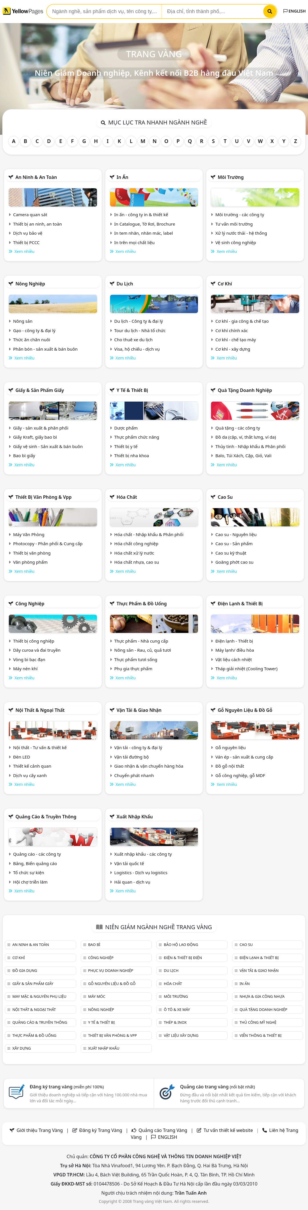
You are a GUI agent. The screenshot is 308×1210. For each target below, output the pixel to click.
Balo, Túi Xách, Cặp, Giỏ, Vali (243, 455)
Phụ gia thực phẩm (133, 668)
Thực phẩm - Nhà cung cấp (141, 641)
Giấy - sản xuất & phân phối (40, 428)
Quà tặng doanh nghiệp (245, 390)
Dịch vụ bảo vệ (27, 233)
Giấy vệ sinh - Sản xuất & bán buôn (48, 446)
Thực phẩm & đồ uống (142, 603)
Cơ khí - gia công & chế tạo (242, 321)
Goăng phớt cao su (234, 562)
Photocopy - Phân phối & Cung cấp (48, 543)
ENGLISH (294, 11)
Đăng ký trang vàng (67, 1087)
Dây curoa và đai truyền (36, 650)
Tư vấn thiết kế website (229, 1130)
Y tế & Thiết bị (132, 390)
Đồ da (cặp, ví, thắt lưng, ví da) (245, 437)
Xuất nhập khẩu (135, 817)
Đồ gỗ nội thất (229, 766)
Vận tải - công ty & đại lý (138, 747)
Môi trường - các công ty (239, 214)
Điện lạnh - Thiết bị (234, 641)
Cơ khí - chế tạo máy (235, 339)
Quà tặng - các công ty (237, 428)
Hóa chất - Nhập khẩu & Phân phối (149, 534)
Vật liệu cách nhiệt (233, 659)
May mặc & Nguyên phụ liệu (39, 996)
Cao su (225, 497)
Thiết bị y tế (126, 446)
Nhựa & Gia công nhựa (262, 996)
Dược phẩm (126, 428)
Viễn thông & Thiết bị (260, 1035)
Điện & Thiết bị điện (183, 957)
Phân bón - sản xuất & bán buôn (45, 349)
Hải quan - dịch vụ (132, 882)
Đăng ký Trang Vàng (100, 1130)
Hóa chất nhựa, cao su (136, 562)
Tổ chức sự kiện (28, 872)
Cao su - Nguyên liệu (236, 534)
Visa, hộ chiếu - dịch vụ (137, 349)
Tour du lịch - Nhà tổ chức (140, 330)
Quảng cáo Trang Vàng (163, 1130)
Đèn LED (21, 757)
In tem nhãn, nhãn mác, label (143, 233)
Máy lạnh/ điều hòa (234, 650)
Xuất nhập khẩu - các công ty (143, 854)
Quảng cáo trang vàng (217, 1087)
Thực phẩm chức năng (136, 437)
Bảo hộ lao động (181, 944)
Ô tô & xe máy (177, 1009)
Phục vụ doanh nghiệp (110, 970)
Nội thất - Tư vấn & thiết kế (40, 747)
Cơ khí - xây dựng (232, 349)
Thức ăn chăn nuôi (31, 339)
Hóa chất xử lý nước (134, 553)
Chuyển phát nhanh (134, 775)
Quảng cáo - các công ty (37, 854)
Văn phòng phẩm (30, 562)
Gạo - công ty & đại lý (34, 330)
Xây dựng (21, 1048)
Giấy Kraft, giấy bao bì (35, 437)
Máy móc (96, 996)
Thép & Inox (175, 1022)
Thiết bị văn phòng (32, 553)
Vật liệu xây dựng (181, 1035)
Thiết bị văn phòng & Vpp (43, 497)
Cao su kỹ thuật (230, 553)
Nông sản (23, 321)
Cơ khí (225, 284)
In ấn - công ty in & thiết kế (141, 214)
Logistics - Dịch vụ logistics (140, 872)
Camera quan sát (30, 214)
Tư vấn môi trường (234, 224)
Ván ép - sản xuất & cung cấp (244, 757)
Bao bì (94, 944)
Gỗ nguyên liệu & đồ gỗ (245, 710)
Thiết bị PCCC (26, 242)
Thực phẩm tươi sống (135, 659)
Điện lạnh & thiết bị (240, 603)
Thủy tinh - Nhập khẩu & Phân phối (250, 446)
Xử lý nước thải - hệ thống (241, 233)
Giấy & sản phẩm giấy (39, 390)
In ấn (122, 177)
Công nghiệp (29, 603)
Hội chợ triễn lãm (30, 882)
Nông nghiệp (30, 284)
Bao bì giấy (24, 455)
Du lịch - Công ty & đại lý (138, 321)
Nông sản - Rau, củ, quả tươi (142, 650)
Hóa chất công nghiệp (136, 543)
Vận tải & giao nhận (139, 710)
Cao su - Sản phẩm (234, 543)
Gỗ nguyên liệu (230, 747)
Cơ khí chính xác (231, 330)
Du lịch (125, 284)
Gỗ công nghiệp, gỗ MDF (240, 775)
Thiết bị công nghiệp (33, 641)
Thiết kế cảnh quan (32, 766)
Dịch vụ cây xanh (30, 775)
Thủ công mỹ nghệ (258, 1022)
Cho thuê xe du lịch (133, 339)
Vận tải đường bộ (131, 757)
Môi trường (231, 177)
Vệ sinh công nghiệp (235, 242)
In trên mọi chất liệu (134, 242)
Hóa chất (127, 497)
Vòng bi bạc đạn (29, 659)
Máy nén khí (25, 668)
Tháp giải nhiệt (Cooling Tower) (246, 668)
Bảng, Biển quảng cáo (35, 863)
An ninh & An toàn (36, 177)
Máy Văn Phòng (28, 534)
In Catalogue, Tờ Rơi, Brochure (144, 224)
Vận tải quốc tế (129, 863)
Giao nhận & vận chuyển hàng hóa (148, 766)
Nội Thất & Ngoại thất (39, 710)
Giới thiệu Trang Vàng (40, 1130)
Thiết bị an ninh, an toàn (37, 224)
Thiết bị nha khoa (131, 455)
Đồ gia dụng (24, 970)
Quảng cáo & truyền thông (45, 817)
